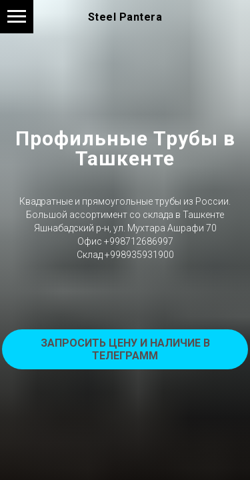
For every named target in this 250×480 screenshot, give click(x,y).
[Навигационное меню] (16, 16)
